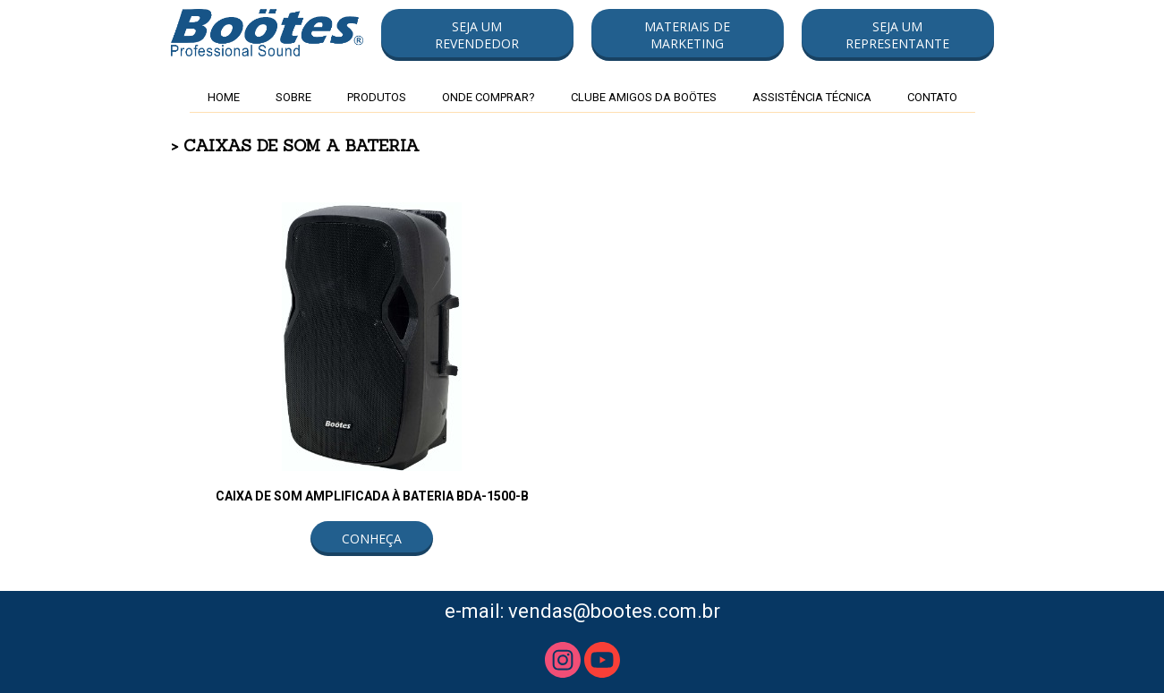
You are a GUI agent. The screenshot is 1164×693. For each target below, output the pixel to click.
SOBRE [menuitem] (293, 97)
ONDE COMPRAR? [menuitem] (488, 97)
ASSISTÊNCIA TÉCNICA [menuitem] (811, 97)
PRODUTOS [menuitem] (376, 97)
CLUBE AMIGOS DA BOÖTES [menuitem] (644, 97)
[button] (477, 35)
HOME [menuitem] (224, 97)
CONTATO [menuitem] (932, 97)
